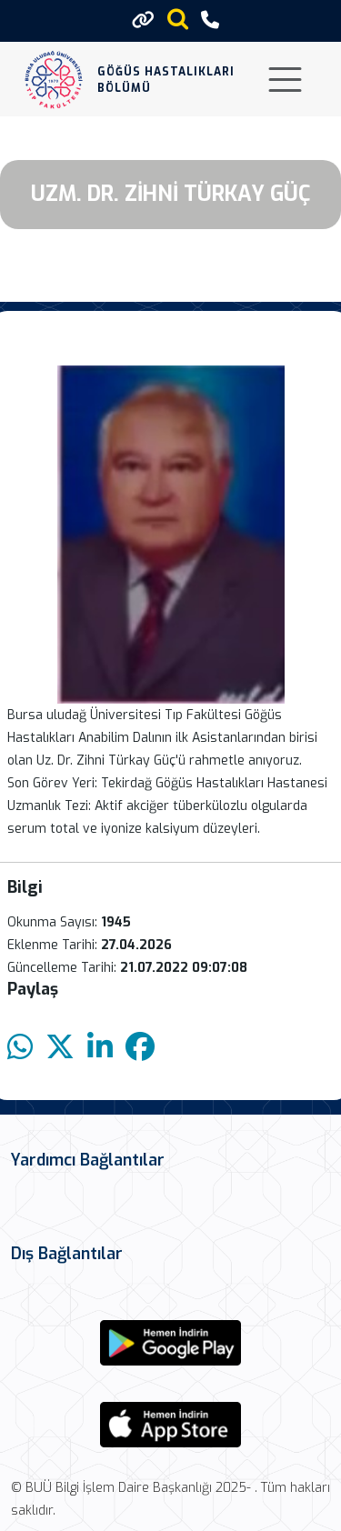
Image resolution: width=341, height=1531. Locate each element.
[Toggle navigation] (285, 79)
